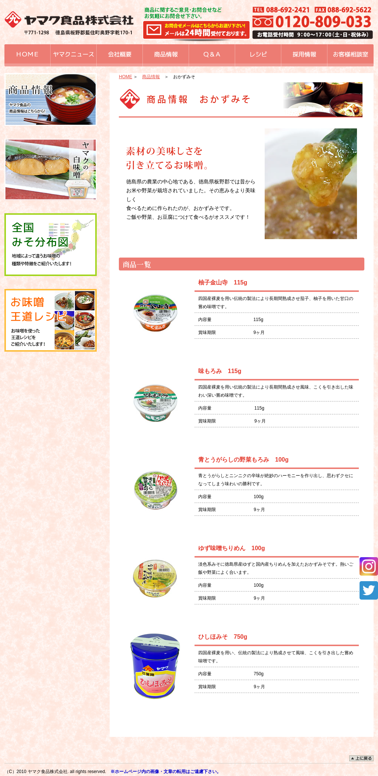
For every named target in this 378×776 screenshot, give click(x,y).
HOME (125, 76)
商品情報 (151, 76)
